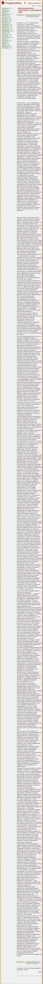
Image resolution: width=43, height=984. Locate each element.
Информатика (5, 14)
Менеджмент (5, 24)
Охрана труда (5, 27)
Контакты (39, 5)
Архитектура (5, 8)
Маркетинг (4, 20)
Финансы (4, 42)
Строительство (6, 37)
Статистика (5, 36)
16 (32, 16)
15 (30, 16)
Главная (33, 5)
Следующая (35, 16)
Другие (3, 12)
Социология (5, 34)
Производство (5, 31)
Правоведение (6, 30)
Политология (5, 28)
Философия (5, 40)
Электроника (5, 47)
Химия (3, 43)
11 (37, 14)
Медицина (4, 22)
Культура (4, 17)
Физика (4, 39)
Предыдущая (20, 14)
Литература (5, 18)
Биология (4, 9)
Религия (4, 33)
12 (39, 14)
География (5, 11)
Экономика (5, 46)
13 (26, 16)
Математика (5, 21)
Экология (4, 44)
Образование (5, 25)
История (4, 15)
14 (28, 16)
